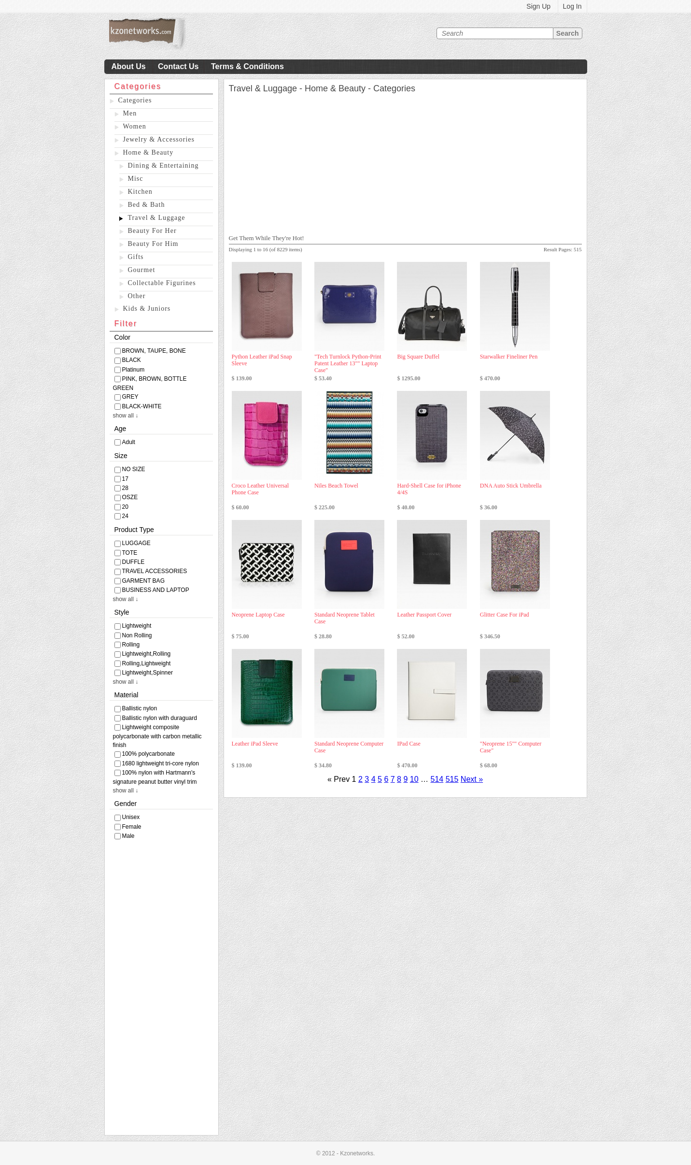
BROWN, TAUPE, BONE (154, 350)
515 (452, 779)
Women (134, 126)
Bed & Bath (146, 204)
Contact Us (178, 66)
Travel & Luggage (156, 217)
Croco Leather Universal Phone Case (260, 489)
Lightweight (137, 625)
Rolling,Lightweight (146, 663)
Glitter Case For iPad (504, 614)
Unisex (131, 817)
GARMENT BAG (143, 580)
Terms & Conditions (247, 66)
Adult (128, 442)
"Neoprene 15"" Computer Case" (510, 747)
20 (125, 506)
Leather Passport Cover (424, 614)
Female (131, 826)
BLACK (131, 360)
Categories (135, 100)
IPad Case (408, 743)
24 (125, 516)
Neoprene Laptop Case (258, 614)
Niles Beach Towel (336, 485)
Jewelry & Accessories (159, 139)
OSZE (130, 497)
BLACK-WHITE (142, 406)
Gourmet (141, 269)
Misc (135, 178)
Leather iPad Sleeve (255, 743)
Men (130, 113)
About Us (129, 66)
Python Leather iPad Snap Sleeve (262, 360)
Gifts (136, 256)
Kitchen (140, 191)
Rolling (131, 644)
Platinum (133, 369)
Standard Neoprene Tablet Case (344, 618)
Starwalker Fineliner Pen (508, 356)
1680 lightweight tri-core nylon (160, 763)
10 (414, 779)
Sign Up (538, 6)
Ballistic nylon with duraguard (159, 718)
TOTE (130, 552)
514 (437, 779)
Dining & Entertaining (163, 165)
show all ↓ (126, 415)
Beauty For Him (153, 243)
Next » (472, 779)
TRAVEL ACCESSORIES (154, 571)
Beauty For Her (152, 230)
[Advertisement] (161, 990)
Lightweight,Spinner (147, 672)
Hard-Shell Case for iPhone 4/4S (429, 489)
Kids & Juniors (147, 308)
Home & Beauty (148, 152)
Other (137, 296)
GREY (130, 396)
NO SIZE (133, 469)
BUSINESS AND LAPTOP (155, 590)
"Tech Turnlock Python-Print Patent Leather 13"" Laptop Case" (347, 363)
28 (125, 488)
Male (128, 836)
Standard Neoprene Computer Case (348, 747)
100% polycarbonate (148, 753)
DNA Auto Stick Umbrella (511, 485)
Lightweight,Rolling (146, 653)
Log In (572, 6)
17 (125, 478)
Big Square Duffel (418, 356)
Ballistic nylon (139, 708)
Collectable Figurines (162, 283)
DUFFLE (133, 562)
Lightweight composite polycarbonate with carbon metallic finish (157, 736)
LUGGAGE (136, 543)
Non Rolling (137, 635)
